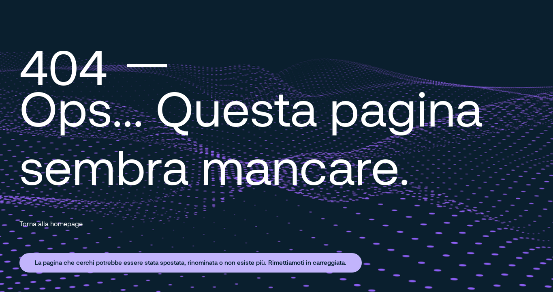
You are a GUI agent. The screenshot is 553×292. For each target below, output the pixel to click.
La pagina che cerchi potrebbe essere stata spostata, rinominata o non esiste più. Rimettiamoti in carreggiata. (190, 262)
